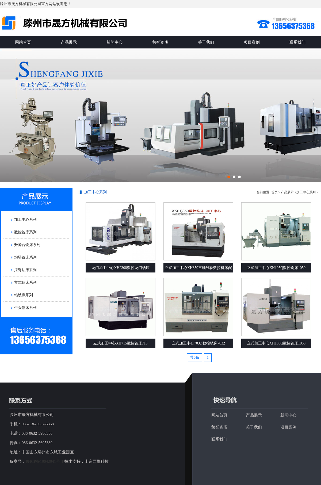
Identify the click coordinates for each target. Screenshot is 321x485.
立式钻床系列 (25, 283)
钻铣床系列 (23, 295)
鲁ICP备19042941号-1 (44, 461)
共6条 (194, 357)
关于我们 (206, 42)
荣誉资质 (160, 42)
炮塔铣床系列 (25, 257)
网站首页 (23, 42)
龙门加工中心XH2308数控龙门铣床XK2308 (120, 269)
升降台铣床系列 (27, 245)
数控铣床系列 (25, 232)
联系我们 (297, 42)
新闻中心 (114, 42)
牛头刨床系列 (25, 308)
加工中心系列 (25, 220)
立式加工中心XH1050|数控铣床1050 (276, 268)
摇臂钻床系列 (25, 270)
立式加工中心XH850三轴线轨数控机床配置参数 (198, 269)
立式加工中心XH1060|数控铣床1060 (276, 343)
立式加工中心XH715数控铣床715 (120, 343)
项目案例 (252, 42)
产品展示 (69, 42)
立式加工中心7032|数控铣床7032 (198, 343)
